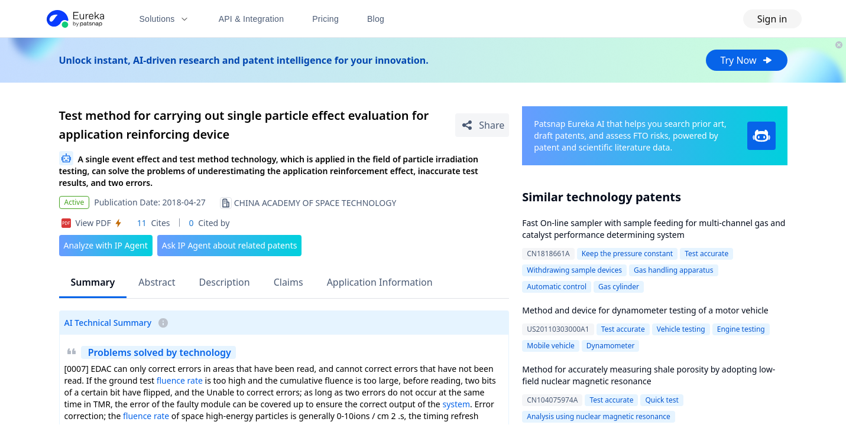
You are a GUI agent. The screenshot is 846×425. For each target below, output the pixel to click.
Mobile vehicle (551, 346)
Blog (375, 19)
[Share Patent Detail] (482, 125)
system (456, 404)
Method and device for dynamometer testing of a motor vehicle (645, 310)
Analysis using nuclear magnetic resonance (598, 416)
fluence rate (180, 380)
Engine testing (741, 329)
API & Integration (251, 19)
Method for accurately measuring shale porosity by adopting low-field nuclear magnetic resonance (648, 375)
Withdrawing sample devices (574, 270)
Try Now (746, 60)
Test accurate (706, 254)
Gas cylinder (618, 287)
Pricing (325, 19)
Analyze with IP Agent (106, 245)
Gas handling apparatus (674, 270)
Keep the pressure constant (627, 254)
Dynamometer (610, 346)
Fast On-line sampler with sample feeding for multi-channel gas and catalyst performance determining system (653, 228)
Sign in (772, 18)
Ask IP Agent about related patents (229, 245)
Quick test (661, 400)
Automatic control (556, 287)
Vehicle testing (681, 329)
